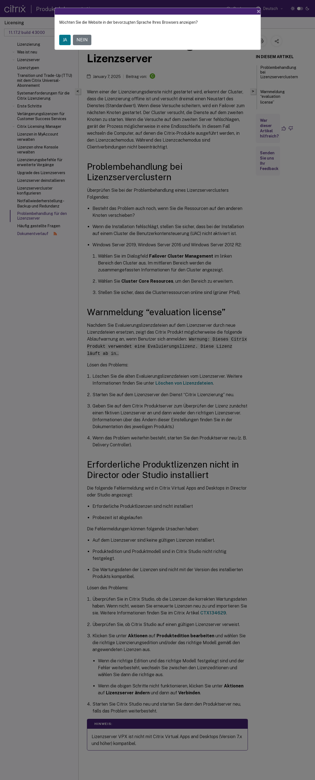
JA (65, 39)
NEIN (82, 39)
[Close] (258, 11)
